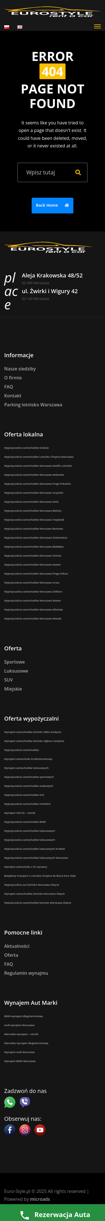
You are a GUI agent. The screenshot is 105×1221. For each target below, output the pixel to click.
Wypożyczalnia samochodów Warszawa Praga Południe (37, 484)
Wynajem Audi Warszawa (19, 1052)
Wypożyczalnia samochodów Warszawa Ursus (31, 582)
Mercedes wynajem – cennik (21, 1034)
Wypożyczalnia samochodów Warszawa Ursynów (33, 493)
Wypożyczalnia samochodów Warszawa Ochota (32, 555)
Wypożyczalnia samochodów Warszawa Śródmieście (35, 537)
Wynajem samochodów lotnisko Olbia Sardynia (32, 732)
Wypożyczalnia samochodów (21, 750)
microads (40, 1199)
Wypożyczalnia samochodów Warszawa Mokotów (34, 475)
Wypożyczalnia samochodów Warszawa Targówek (34, 519)
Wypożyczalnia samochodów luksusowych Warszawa (36, 858)
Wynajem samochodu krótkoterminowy (28, 759)
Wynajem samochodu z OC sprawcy (25, 867)
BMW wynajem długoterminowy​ (23, 1016)
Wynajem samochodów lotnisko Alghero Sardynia (34, 741)
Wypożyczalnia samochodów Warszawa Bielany (32, 510)
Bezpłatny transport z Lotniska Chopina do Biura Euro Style (40, 876)
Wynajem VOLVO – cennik (19, 813)
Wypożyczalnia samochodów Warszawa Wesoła (32, 618)
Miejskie (13, 689)
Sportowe (14, 662)
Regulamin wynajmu (26, 973)
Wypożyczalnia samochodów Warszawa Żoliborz (33, 591)
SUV (8, 680)
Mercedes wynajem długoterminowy (26, 1043)
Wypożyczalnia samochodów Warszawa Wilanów (33, 609)
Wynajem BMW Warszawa (20, 1061)
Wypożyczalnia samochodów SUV (24, 795)
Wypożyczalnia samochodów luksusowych (29, 831)
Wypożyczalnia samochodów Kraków (26, 448)
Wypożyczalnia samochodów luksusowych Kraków (34, 849)
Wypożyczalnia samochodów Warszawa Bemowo (33, 528)
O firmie (13, 378)
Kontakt (12, 396)
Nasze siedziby (20, 369)
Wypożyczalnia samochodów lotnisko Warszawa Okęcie (37, 903)
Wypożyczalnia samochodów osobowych (28, 786)
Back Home (54, 206)
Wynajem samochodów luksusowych (26, 768)
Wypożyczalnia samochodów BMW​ (25, 822)
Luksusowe (16, 671)
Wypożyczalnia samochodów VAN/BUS (27, 804)
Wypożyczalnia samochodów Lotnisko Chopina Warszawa (39, 457)
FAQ (8, 387)
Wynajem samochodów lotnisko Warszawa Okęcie (34, 894)
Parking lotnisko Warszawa (33, 405)
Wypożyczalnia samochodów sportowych (29, 777)
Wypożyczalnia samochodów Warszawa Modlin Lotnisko (38, 466)
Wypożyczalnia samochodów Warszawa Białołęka (34, 546)
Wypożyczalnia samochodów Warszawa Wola (31, 502)
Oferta (11, 955)
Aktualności (16, 946)
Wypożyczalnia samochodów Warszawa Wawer (32, 564)
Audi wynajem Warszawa (19, 1025)
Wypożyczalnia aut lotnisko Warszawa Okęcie (31, 885)
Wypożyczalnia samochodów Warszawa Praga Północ (36, 573)
